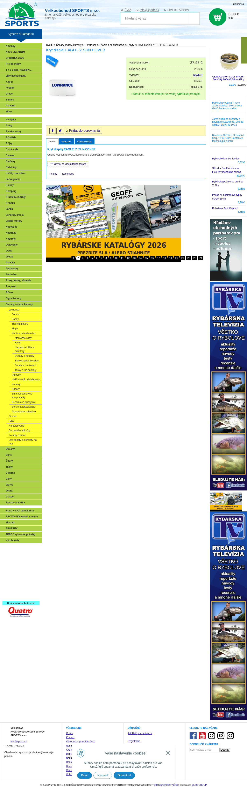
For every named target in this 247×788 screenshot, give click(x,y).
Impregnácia (13, 179)
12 (128, 258)
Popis (52, 141)
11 (122, 258)
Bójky (9, 143)
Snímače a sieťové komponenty (22, 395)
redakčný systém (162, 785)
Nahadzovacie (16, 425)
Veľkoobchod (51, 34)
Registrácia (134, 741)
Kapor (9, 81)
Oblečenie (11, 244)
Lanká (9, 209)
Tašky (9, 466)
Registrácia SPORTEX (20, 596)
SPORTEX (11, 528)
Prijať (84, 775)
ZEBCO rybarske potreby (20, 534)
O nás (69, 733)
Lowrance (14, 309)
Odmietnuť (124, 775)
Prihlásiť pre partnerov (140, 733)
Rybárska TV (146, 34)
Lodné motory (14, 220)
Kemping (11, 191)
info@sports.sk (149, 10)
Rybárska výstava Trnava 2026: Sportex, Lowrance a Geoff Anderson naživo (227, 105)
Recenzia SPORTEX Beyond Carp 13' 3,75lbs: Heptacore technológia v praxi (228, 138)
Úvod (128, 10)
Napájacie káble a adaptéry (24, 349)
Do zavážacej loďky (19, 430)
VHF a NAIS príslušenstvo (26, 379)
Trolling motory (20, 323)
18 (164, 258)
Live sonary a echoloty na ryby (23, 441)
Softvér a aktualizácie (23, 406)
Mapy (15, 328)
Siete (9, 454)
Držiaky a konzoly (24, 355)
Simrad (12, 416)
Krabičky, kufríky (16, 197)
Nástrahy (11, 232)
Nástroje (11, 238)
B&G (11, 421)
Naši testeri (13, 584)
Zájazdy (207, 34)
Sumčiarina (13, 572)
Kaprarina (12, 566)
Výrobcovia (12, 540)
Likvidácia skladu (16, 75)
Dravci (9, 93)
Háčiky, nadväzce (16, 173)
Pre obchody (13, 63)
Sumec (10, 99)
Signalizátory (13, 298)
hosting (175, 785)
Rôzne (9, 292)
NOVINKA (99, 34)
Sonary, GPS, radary (18, 548)
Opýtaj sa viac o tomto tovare (68, 164)
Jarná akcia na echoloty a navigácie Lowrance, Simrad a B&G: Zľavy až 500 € (227, 122)
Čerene (10, 155)
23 (194, 258)
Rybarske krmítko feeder (225, 158)
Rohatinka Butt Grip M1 (225, 208)
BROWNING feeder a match (22, 516)
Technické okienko (167, 34)
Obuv (9, 250)
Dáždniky (11, 167)
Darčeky (10, 161)
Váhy (9, 478)
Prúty (9, 125)
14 (140, 258)
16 (152, 258)
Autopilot (16, 374)
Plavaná (10, 105)
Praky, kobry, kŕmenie (18, 280)
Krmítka (10, 203)
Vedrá (9, 490)
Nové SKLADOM (15, 52)
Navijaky (11, 119)
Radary (16, 389)
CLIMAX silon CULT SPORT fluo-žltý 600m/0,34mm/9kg (228, 78)
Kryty (17, 342)
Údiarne (10, 472)
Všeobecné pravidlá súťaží (80, 741)
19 (170, 258)
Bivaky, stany (13, 131)
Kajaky (10, 185)
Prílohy (67, 141)
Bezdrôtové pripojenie (24, 402)
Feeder (10, 87)
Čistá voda (12, 149)
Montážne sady (23, 338)
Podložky (11, 274)
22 (188, 258)
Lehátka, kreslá (15, 214)
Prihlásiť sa (238, 4)
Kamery (16, 384)
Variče (9, 484)
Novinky (10, 46)
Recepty (11, 590)
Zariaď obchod (70, 34)
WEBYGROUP (199, 785)
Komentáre (84, 141)
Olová (9, 256)
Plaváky (10, 262)
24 (200, 258)
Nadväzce (11, 226)
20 (176, 258)
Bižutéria (11, 137)
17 (158, 258)
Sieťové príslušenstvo (26, 360)
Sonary (16, 314)
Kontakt (70, 737)
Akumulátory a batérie (24, 411)
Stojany (10, 449)
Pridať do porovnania (84, 130)
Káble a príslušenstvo (23, 333)
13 (134, 258)
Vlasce (10, 496)
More (9, 111)
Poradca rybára (190, 34)
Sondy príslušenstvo (26, 365)
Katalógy (86, 34)
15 (146, 258)
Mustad (10, 522)
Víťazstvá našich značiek (21, 578)
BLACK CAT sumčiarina (20, 510)
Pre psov (11, 286)
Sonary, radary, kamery (19, 304)
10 (116, 258)
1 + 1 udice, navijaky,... (19, 69)
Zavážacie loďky (15, 502)
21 (182, 258)
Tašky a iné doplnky (25, 370)
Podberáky (12, 268)
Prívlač (11, 554)
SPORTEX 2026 (15, 58)
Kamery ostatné (17, 435)
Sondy (15, 319)
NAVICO (198, 75)
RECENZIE (129, 34)
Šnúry (9, 460)
